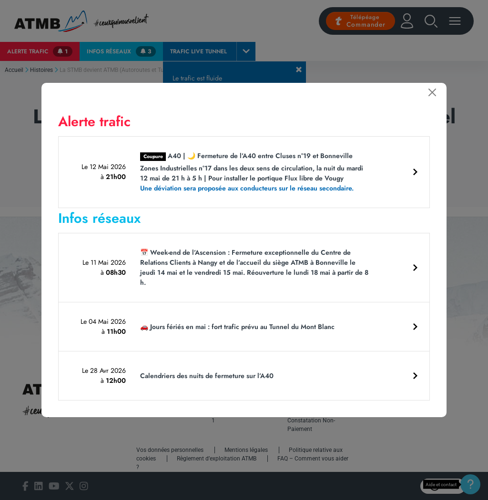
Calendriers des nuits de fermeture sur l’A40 (207, 375)
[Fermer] (432, 92)
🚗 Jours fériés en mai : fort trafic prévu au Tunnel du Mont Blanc (237, 326)
